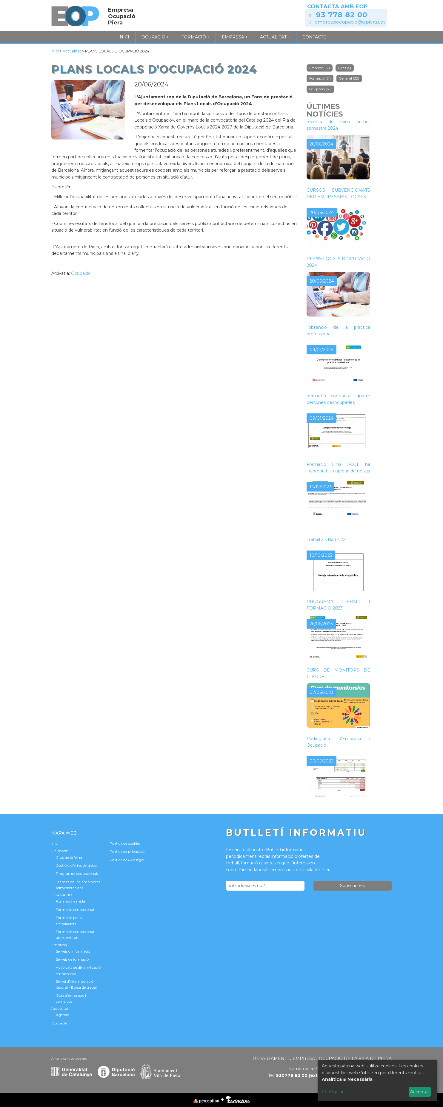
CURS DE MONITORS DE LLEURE (338, 673)
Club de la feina (69, 857)
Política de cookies (125, 843)
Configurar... (334, 1091)
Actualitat (275, 37)
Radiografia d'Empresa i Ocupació (338, 742)
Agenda (62, 1015)
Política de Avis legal (127, 860)
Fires (344, 68)
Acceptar (419, 1091)
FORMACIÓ (195, 37)
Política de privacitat (127, 851)
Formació (320, 78)
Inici (123, 37)
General (349, 78)
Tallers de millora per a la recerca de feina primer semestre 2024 (338, 121)
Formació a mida (70, 901)
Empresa (235, 37)
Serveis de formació (72, 959)
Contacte (314, 37)
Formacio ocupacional (75, 909)
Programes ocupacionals (77, 873)
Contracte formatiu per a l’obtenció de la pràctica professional (338, 327)
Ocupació (155, 37)
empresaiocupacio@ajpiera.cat (350, 22)
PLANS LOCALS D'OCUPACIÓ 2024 (338, 262)
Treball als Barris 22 (326, 539)
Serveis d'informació (73, 951)
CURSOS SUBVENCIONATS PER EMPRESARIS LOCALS (338, 193)
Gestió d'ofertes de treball (77, 865)
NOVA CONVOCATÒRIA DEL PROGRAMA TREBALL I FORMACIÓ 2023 (338, 601)
